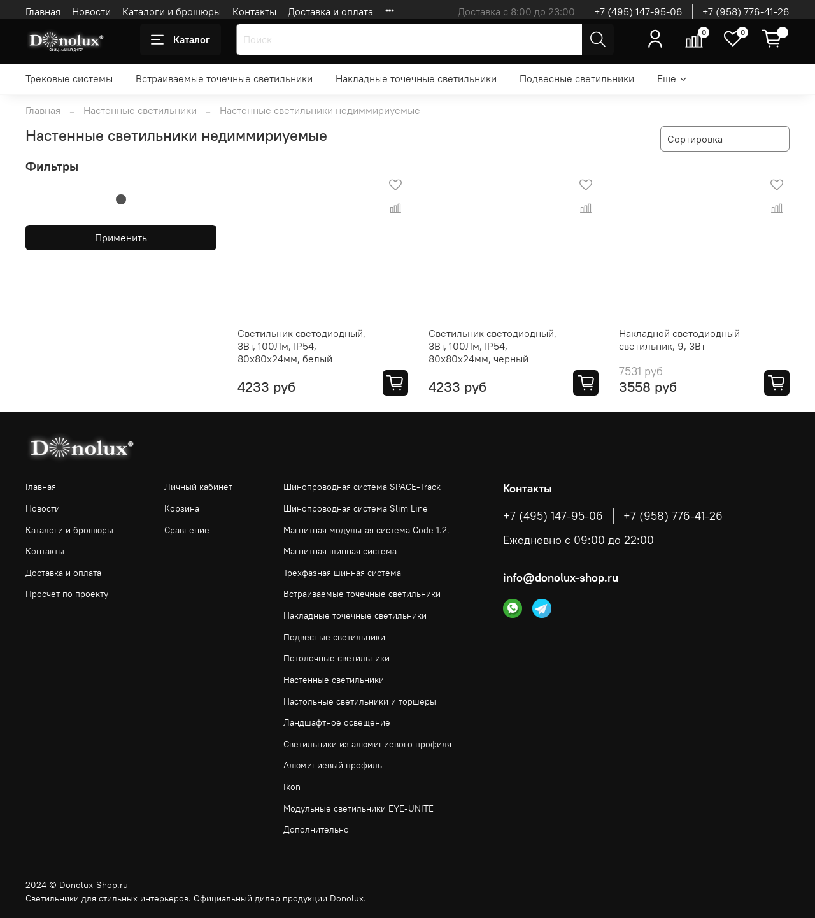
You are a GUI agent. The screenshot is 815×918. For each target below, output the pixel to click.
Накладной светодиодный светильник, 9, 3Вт (679, 339)
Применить (121, 237)
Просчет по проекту (66, 593)
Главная (42, 11)
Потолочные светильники (336, 658)
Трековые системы (69, 78)
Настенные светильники (140, 110)
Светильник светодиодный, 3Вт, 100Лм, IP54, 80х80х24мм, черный (492, 346)
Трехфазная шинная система (342, 572)
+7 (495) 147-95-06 (638, 11)
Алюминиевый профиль (332, 765)
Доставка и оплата (330, 11)
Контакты (254, 11)
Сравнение (186, 530)
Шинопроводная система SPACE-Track (362, 486)
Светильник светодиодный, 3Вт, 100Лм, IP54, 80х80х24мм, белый (301, 346)
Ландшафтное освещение (336, 722)
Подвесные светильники (577, 78)
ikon (292, 786)
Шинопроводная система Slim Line (355, 508)
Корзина (181, 508)
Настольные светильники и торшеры (359, 701)
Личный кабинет (198, 486)
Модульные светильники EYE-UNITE (358, 808)
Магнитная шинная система (340, 551)
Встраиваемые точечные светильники (224, 78)
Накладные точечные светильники (416, 78)
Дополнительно (316, 829)
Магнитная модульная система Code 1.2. (366, 530)
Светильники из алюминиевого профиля (367, 744)
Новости (91, 11)
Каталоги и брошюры (171, 11)
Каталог (180, 39)
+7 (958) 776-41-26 (746, 11)
